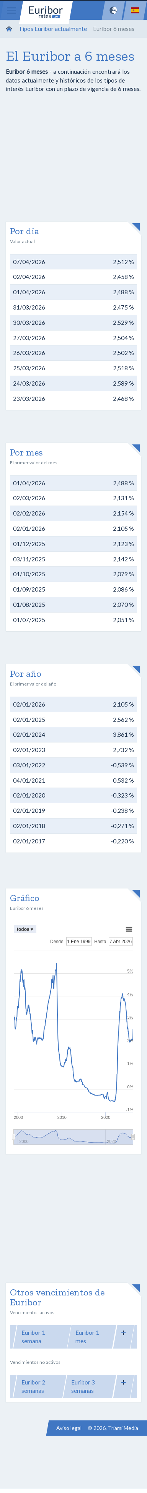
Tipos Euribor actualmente (52, 28)
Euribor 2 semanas (33, 1386)
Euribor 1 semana (33, 1337)
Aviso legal (69, 1428)
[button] (123, 1332)
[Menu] (11, 10)
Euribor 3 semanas (83, 1386)
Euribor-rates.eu (46, 12)
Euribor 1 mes (87, 1337)
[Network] (113, 10)
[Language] (135, 10)
